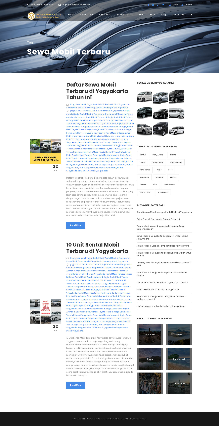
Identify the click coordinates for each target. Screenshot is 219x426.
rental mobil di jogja (97, 264)
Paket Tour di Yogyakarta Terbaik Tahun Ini (158, 219)
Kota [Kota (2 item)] (170, 170)
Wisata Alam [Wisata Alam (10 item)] (145, 192)
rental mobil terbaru (75, 117)
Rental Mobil (86, 14)
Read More (76, 225)
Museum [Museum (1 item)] (159, 177)
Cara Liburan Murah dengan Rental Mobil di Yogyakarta (164, 212)
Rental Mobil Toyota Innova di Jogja (114, 129)
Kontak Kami (178, 14)
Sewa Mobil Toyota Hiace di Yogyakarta (105, 152)
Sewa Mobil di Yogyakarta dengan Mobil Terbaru (89, 299)
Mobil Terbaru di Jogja (86, 110)
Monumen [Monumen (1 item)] (144, 177)
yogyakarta (102, 170)
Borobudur (150, 334)
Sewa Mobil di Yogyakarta (90, 107)
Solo (150, 383)
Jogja (89, 104)
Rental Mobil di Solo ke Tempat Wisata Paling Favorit (163, 245)
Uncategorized (110, 107)
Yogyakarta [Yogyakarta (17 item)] (163, 192)
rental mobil (81, 264)
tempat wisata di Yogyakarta (102, 161)
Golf (141, 14)
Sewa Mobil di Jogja (114, 133)
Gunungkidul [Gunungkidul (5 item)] (157, 162)
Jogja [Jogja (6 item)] (159, 170)
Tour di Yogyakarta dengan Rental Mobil (97, 167)
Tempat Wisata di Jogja (77, 161)
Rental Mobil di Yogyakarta (117, 104)
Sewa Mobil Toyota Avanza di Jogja (104, 145)
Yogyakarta (123, 107)
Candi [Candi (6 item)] (142, 162)
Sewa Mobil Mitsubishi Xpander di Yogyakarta (107, 136)
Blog (163, 14)
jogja (72, 110)
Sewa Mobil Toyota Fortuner (107, 148)
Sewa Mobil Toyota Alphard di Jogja (94, 142)
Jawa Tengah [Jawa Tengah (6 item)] (176, 162)
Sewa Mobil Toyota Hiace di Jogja (103, 311)
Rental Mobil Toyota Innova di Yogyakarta (85, 133)
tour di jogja (122, 161)
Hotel (152, 14)
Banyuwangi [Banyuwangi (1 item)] (157, 155)
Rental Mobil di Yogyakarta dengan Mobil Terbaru (89, 267)
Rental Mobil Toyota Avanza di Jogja (105, 123)
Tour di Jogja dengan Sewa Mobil (109, 164)
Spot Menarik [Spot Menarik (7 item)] (169, 184)
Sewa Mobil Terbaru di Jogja (93, 139)
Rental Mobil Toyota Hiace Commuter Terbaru (109, 286)
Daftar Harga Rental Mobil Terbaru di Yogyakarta (161, 306)
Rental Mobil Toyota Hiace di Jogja (110, 126)
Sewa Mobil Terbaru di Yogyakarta (110, 302)
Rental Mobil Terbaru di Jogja (99, 117)
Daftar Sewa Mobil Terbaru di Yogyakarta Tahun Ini (97, 91)
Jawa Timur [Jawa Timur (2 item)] (145, 170)
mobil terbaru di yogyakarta (111, 110)
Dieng (150, 359)
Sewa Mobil (71, 107)
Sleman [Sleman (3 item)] (143, 184)
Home (71, 14)
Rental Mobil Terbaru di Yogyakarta (89, 274)
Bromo (179, 334)
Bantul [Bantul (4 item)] (143, 155)
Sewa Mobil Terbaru (122, 299)
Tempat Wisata (125, 14)
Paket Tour (105, 14)
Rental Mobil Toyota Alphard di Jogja (97, 120)
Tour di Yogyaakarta (107, 324)
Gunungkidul (179, 359)
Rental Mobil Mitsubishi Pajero (119, 114)
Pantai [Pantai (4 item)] (173, 177)
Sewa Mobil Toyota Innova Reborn (115, 158)
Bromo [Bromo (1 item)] (173, 155)
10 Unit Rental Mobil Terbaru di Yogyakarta (97, 248)
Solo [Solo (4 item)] (155, 184)
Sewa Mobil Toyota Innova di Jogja (109, 155)
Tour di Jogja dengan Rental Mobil (114, 321)
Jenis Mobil (80, 104)
